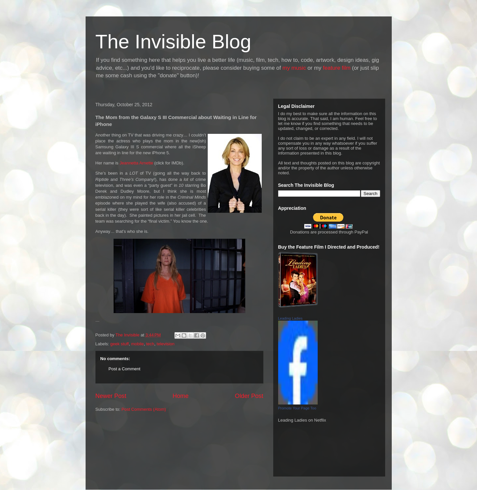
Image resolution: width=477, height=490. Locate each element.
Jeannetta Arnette (136, 162)
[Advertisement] (125, 447)
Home (180, 396)
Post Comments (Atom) (143, 409)
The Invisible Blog (173, 42)
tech (150, 343)
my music (294, 68)
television (165, 343)
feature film (337, 68)
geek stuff (119, 343)
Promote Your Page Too (297, 408)
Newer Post (110, 396)
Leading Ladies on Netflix (302, 420)
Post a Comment (125, 368)
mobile (137, 343)
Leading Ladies (290, 318)
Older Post (249, 396)
